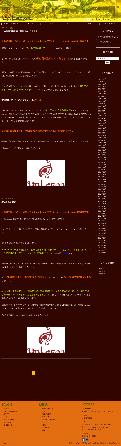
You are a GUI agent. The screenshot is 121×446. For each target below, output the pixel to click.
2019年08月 (102, 157)
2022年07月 (102, 111)
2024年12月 (102, 84)
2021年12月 (102, 128)
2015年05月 (102, 240)
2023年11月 (102, 96)
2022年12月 (102, 106)
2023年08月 (102, 99)
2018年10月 (102, 179)
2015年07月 (102, 235)
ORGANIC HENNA (48, 419)
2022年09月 (102, 108)
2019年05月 (102, 162)
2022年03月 (102, 121)
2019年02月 (102, 169)
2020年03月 (102, 140)
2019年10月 (102, 152)
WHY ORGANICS (11, 24)
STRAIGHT (46, 428)
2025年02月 (102, 79)
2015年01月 (102, 250)
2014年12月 (102, 253)
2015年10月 (102, 228)
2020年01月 (102, 145)
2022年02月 (102, 123)
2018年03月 (102, 196)
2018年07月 (102, 187)
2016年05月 (102, 218)
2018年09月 (102, 182)
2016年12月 (102, 213)
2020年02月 (102, 143)
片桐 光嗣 (102, 274)
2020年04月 (102, 138)
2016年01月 (102, 221)
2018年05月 (102, 191)
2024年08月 (102, 94)
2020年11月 (102, 135)
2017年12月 (102, 201)
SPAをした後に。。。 (12, 202)
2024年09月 (102, 91)
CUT (43, 411)
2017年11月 (102, 204)
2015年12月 (102, 223)
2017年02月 (102, 209)
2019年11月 (102, 150)
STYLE (50, 24)
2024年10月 (102, 89)
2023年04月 (102, 103)
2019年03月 (102, 167)
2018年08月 (102, 184)
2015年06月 (102, 238)
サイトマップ (8, 443)
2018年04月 (102, 194)
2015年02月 (102, 248)
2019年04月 (102, 165)
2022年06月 (102, 113)
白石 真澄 (102, 271)
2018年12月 (102, 174)
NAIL (43, 430)
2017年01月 (102, 211)
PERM (44, 425)
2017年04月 (102, 206)
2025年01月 (102, 82)
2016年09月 (102, 216)
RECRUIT (7, 422)
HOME (6, 408)
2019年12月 (102, 147)
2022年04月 (102, 118)
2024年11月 (102, 86)
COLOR (44, 422)
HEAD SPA (46, 417)
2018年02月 (102, 199)
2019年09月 (102, 155)
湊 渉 (100, 269)
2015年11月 (102, 226)
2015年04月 (102, 243)
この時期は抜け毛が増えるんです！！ (19, 31)
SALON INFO (109, 24)
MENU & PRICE (47, 408)
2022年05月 (102, 116)
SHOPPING (8, 425)
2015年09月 (102, 231)
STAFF (70, 24)
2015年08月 (102, 233)
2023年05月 (102, 101)
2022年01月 (102, 125)
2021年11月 (102, 130)
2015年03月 (102, 245)
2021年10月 (102, 133)
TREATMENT (46, 414)
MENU (31, 24)
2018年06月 (102, 189)
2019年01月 (102, 172)
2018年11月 (102, 177)
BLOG (89, 24)
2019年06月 (102, 160)
